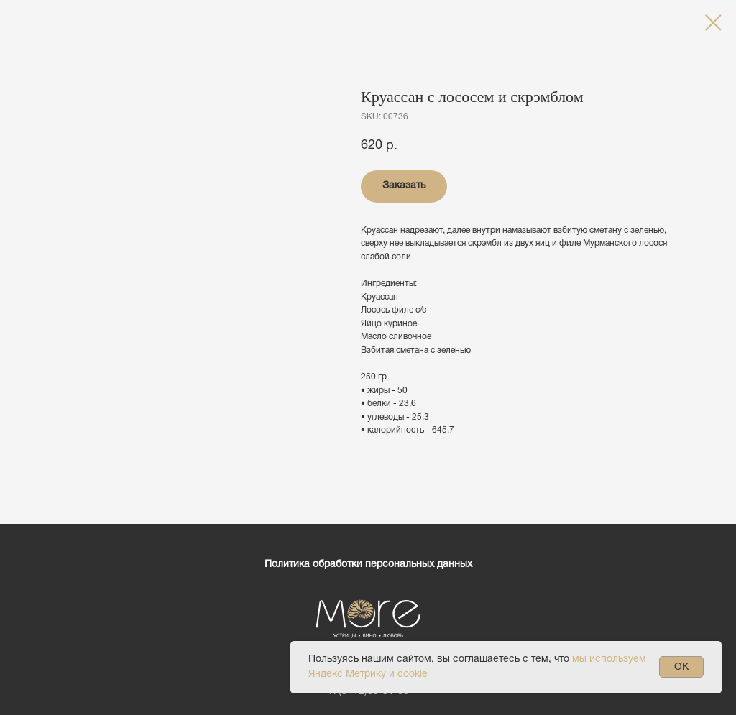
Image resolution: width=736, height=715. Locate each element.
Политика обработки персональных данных (368, 564)
